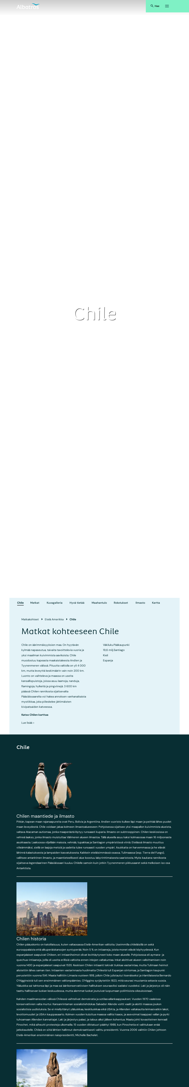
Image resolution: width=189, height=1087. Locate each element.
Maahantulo (99, 603)
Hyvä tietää (77, 603)
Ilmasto (140, 603)
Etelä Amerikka (54, 619)
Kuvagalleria (54, 603)
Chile (20, 603)
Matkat (34, 603)
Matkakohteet (30, 619)
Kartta (156, 603)
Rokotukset (121, 603)
